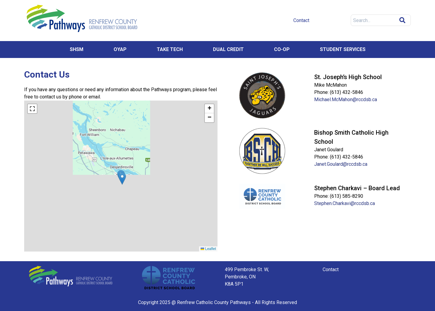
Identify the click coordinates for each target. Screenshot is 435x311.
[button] (122, 178)
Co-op (282, 49)
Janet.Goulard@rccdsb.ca (340, 164)
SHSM (76, 49)
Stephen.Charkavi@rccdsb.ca (344, 203)
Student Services (343, 49)
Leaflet (208, 249)
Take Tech (170, 49)
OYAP (120, 49)
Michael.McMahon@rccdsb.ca (345, 99)
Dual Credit (228, 49)
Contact (331, 269)
